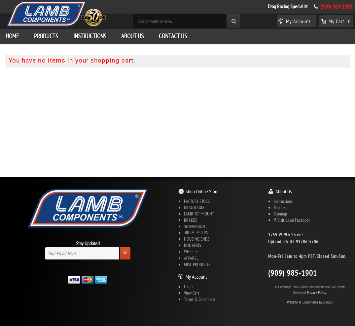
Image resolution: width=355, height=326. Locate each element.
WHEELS (190, 252)
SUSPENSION (194, 226)
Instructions (89, 36)
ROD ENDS (192, 245)
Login (188, 287)
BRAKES (190, 220)
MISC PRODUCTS (197, 264)
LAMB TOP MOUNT (199, 214)
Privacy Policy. (317, 292)
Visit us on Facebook (292, 220)
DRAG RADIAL (195, 207)
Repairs (280, 207)
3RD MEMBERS (196, 233)
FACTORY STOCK (197, 201)
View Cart (191, 293)
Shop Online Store (202, 191)
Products (46, 36)
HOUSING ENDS (196, 239)
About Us (132, 36)
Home (12, 36)
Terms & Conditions (199, 299)
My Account (196, 276)
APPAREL (191, 258)
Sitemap (280, 214)
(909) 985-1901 (336, 6)
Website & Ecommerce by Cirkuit (310, 302)
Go (125, 252)
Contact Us (173, 36)
